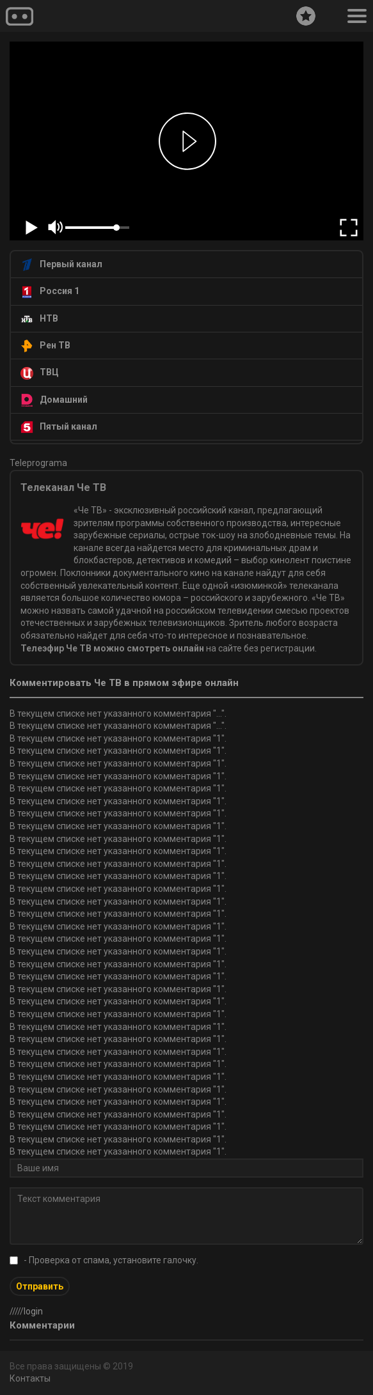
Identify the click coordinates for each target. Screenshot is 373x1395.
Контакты (30, 1378)
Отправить (39, 1286)
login (33, 1311)
